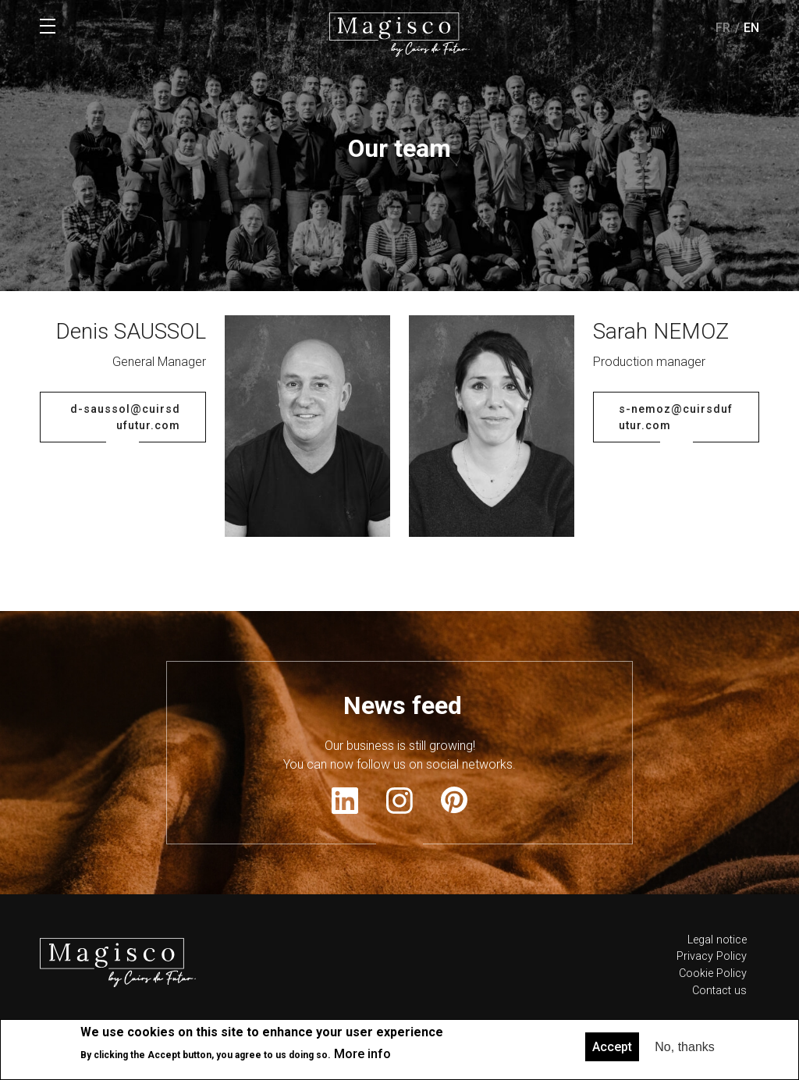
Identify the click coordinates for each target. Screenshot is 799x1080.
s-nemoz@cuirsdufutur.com (676, 474)
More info (362, 1053)
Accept (612, 1046)
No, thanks (684, 1046)
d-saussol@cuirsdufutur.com (125, 474)
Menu (47, 26)
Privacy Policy (711, 1012)
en (751, 27)
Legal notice (717, 996)
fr (723, 27)
